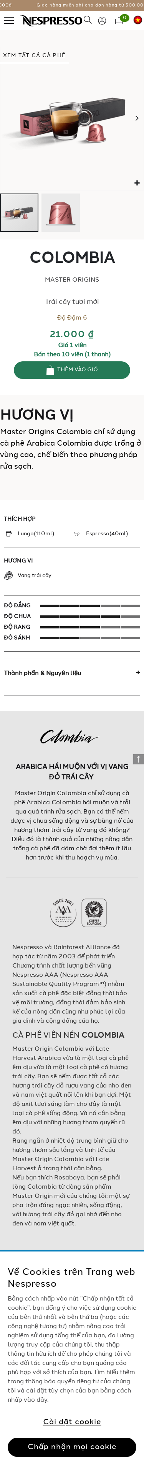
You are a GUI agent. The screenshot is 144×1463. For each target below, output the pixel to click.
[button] (137, 183)
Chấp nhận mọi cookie (72, 1447)
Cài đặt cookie (72, 1422)
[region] (72, 1357)
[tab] (72, 673)
